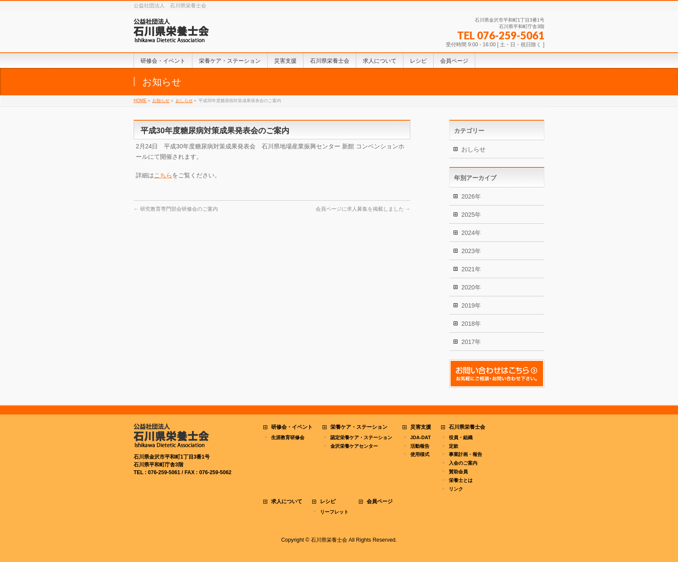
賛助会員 (458, 471)
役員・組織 (461, 437)
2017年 (471, 341)
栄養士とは (461, 480)
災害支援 (420, 427)
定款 (453, 446)
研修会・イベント (292, 427)
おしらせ (473, 149)
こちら (163, 175)
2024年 (471, 232)
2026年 (471, 196)
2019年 (471, 305)
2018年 (471, 323)
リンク (456, 488)
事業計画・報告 (465, 454)
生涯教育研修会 (287, 437)
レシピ (328, 501)
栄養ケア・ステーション (358, 427)
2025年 (471, 214)
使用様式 (419, 454)
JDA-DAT (420, 437)
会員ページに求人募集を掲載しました (363, 209)
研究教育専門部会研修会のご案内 (176, 209)
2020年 (471, 287)
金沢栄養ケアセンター (354, 446)
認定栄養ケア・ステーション (361, 437)
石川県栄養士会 (467, 427)
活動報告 (419, 446)
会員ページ (380, 501)
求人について (286, 501)
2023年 (471, 250)
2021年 (471, 269)
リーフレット (334, 511)
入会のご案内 (463, 463)
